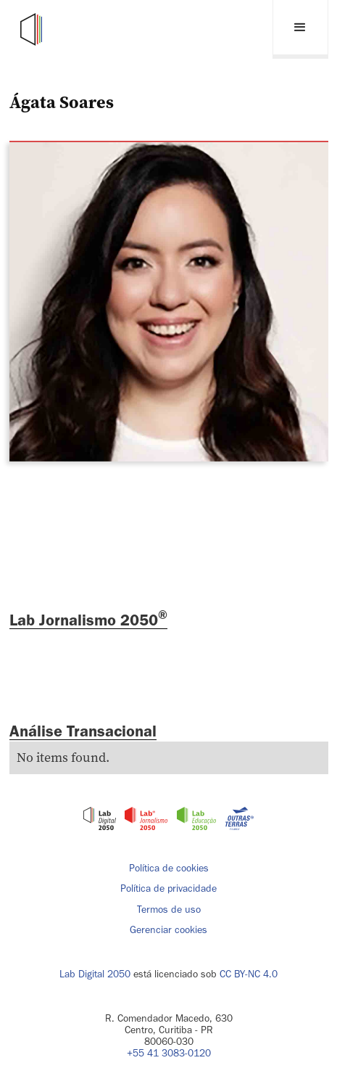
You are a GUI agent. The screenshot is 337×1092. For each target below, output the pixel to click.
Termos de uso (169, 910)
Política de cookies (169, 868)
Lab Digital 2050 (94, 974)
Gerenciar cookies (168, 930)
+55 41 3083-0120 (169, 1053)
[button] (300, 29)
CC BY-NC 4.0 (249, 974)
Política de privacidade (168, 889)
